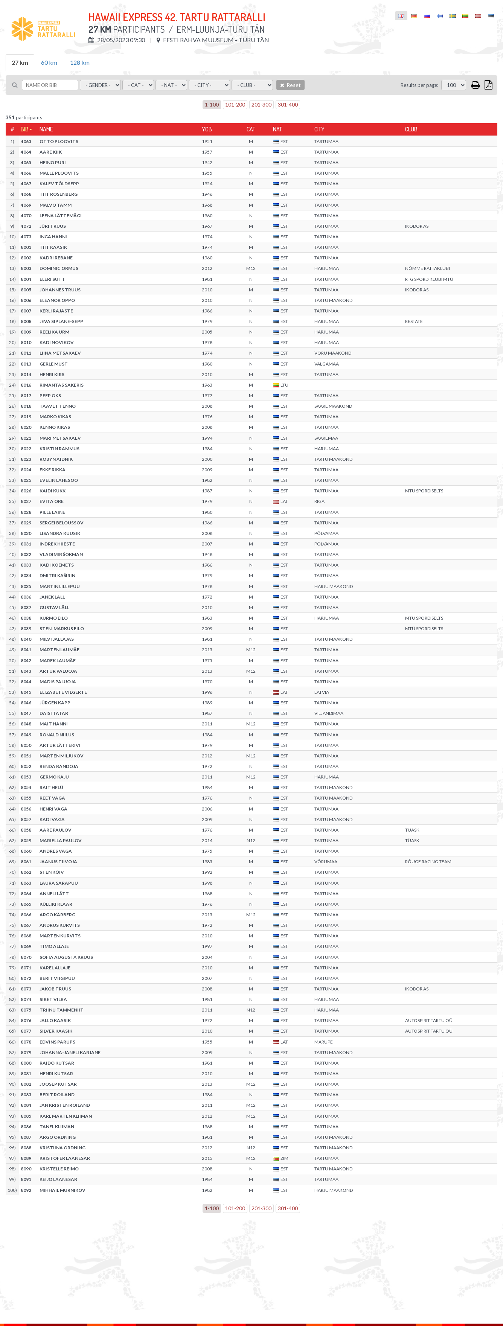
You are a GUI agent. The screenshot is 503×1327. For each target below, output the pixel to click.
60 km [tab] (49, 62)
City (319, 129)
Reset (290, 85)
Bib (25, 129)
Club (411, 129)
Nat (277, 129)
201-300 (261, 104)
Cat (251, 129)
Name (46, 129)
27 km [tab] (20, 62)
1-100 (212, 104)
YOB (207, 129)
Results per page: (419, 85)
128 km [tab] (80, 62)
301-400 (288, 104)
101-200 (235, 104)
